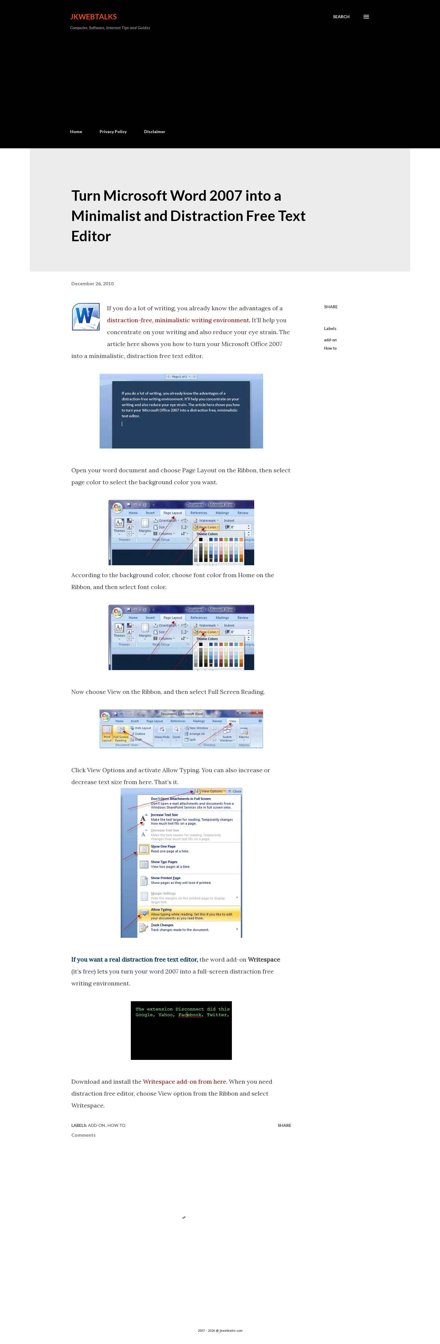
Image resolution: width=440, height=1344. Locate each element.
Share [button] (331, 306)
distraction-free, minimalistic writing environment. (178, 320)
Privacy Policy (113, 131)
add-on (330, 339)
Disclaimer (154, 131)
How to (330, 348)
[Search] (341, 16)
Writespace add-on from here (184, 1081)
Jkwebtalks (93, 16)
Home (76, 131)
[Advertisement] (220, 80)
